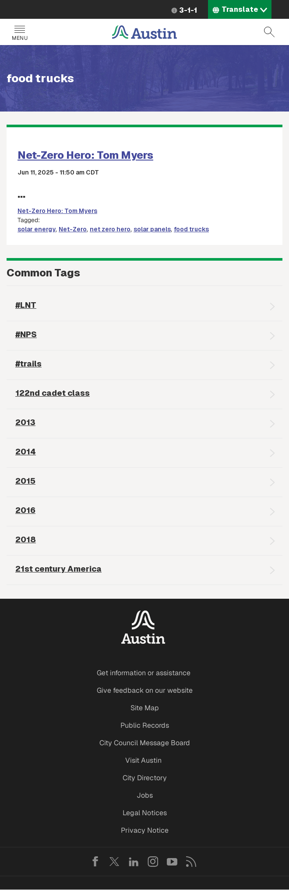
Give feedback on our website (145, 690)
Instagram (153, 861)
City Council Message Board (144, 742)
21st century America (58, 569)
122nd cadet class (52, 393)
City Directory (145, 777)
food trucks (191, 229)
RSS (191, 861)
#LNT (25, 305)
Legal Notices (145, 812)
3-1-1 (188, 10)
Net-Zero (73, 229)
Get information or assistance (143, 672)
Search (269, 32)
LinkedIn (133, 861)
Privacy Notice (145, 830)
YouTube (172, 861)
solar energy (37, 229)
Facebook (95, 861)
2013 (25, 422)
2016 (25, 510)
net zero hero (110, 229)
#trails (28, 364)
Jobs (145, 795)
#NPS (26, 334)
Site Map (144, 707)
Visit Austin (143, 760)
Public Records (144, 725)
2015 (25, 481)
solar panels (152, 229)
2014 (25, 452)
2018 (25, 539)
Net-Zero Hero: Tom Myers (85, 155)
